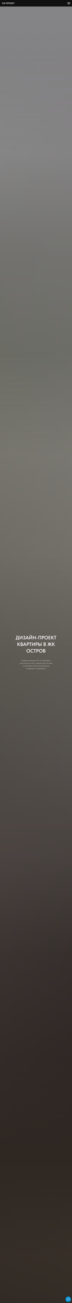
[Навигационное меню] (68, 3)
